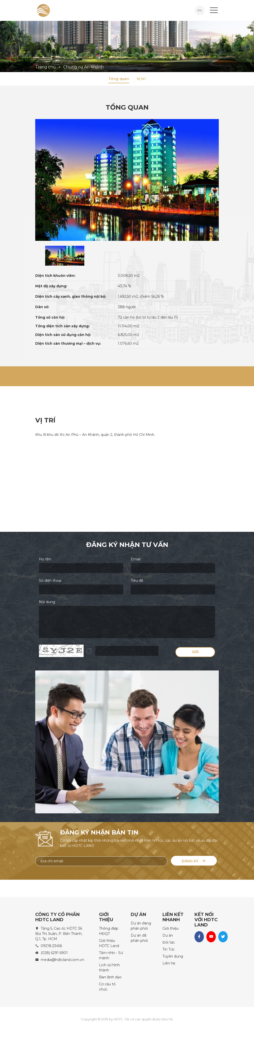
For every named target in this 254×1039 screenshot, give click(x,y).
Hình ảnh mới (89, 651)
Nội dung (47, 602)
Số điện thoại (50, 580)
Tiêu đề (137, 580)
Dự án (167, 935)
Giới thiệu (170, 928)
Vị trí (141, 79)
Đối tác (168, 942)
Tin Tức (168, 949)
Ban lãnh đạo (110, 977)
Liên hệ (168, 963)
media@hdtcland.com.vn (62, 959)
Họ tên (45, 559)
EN (199, 10)
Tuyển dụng (172, 956)
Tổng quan (118, 79)
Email (135, 559)
